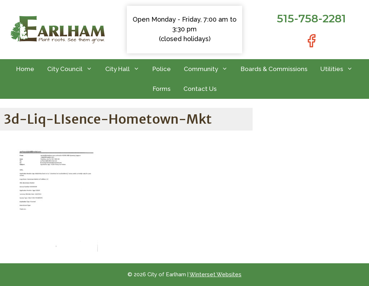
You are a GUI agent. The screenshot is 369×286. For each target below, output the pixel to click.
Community (209, 69)
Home (25, 68)
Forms (161, 88)
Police (161, 68)
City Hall (125, 69)
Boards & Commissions (274, 68)
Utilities (339, 69)
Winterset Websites (215, 274)
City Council (73, 69)
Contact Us (200, 88)
